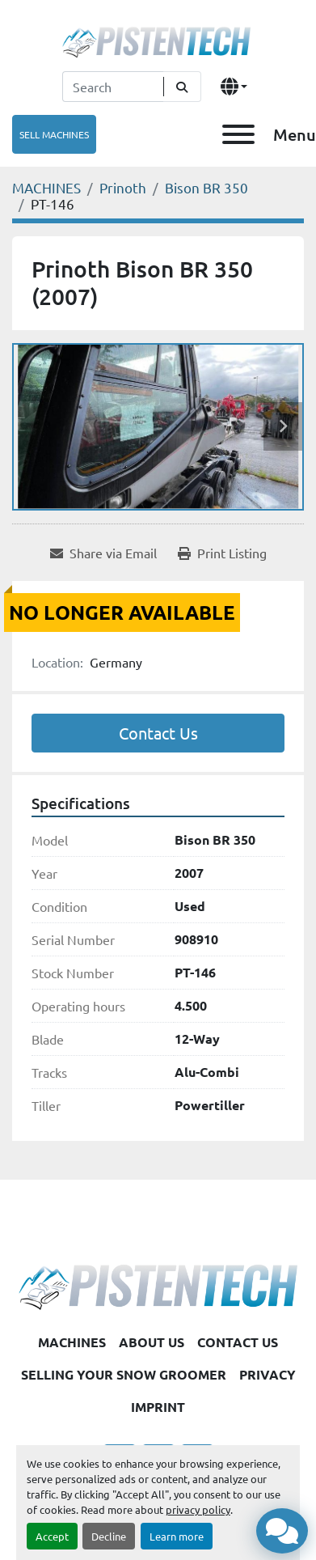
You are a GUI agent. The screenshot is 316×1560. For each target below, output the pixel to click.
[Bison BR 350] (206, 187)
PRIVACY (267, 1374)
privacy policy (198, 1509)
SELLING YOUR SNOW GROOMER (123, 1374)
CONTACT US (237, 1341)
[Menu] (238, 134)
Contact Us (158, 733)
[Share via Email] (103, 552)
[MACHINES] (46, 187)
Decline (108, 1536)
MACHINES (72, 1341)
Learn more (177, 1536)
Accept (52, 1536)
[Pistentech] (158, 1285)
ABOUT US (151, 1341)
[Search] (112, 86)
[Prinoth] (122, 187)
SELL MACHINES (54, 134)
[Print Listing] (222, 552)
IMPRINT (158, 1406)
